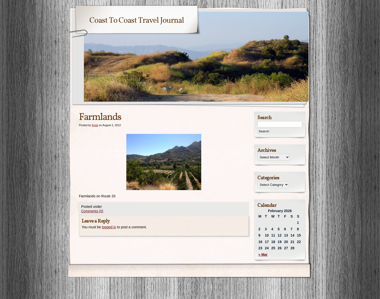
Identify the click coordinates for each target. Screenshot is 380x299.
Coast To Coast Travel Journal (136, 20)
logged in (109, 227)
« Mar (263, 255)
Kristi (95, 125)
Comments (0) (92, 211)
